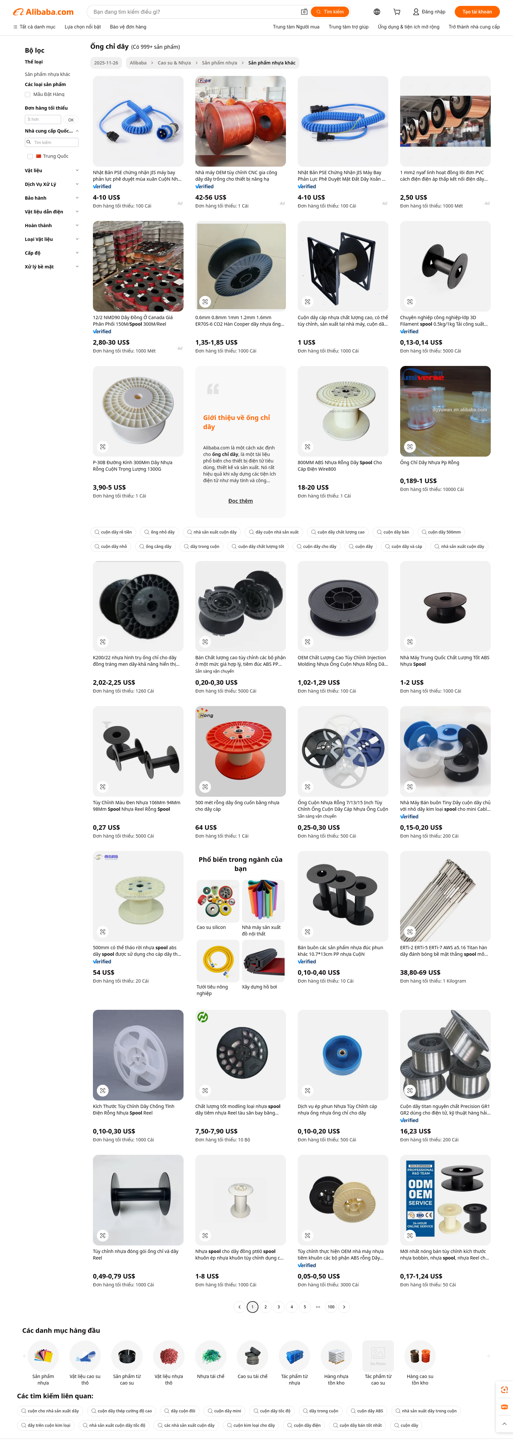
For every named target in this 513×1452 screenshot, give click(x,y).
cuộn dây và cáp (403, 546)
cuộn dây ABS (367, 1411)
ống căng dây (155, 546)
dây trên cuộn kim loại (45, 1425)
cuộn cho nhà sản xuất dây (50, 1411)
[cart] (398, 12)
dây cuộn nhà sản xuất (274, 532)
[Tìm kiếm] (330, 12)
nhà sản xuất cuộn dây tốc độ (114, 1425)
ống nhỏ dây (159, 532)
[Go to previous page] (239, 1307)
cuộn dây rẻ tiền (113, 532)
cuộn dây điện (304, 1425)
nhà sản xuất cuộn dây (212, 532)
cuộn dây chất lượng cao (338, 532)
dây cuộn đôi (179, 1411)
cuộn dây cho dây (316, 546)
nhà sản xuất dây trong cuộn (426, 1411)
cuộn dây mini (224, 1411)
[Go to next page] (344, 1307)
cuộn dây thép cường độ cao (121, 1411)
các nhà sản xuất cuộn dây (186, 1425)
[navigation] (49, 677)
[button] (304, 12)
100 (331, 1307)
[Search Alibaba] (194, 11)
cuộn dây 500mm (441, 532)
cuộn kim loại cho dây (251, 1425)
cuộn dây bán (393, 532)
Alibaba (138, 63)
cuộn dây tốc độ (272, 1411)
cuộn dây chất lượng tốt (258, 546)
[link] (504, 1389)
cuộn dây (361, 546)
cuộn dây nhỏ (111, 546)
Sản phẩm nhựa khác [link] (271, 63)
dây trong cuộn (202, 546)
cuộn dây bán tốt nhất (357, 1425)
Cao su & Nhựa (174, 63)
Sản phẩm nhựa (220, 63)
